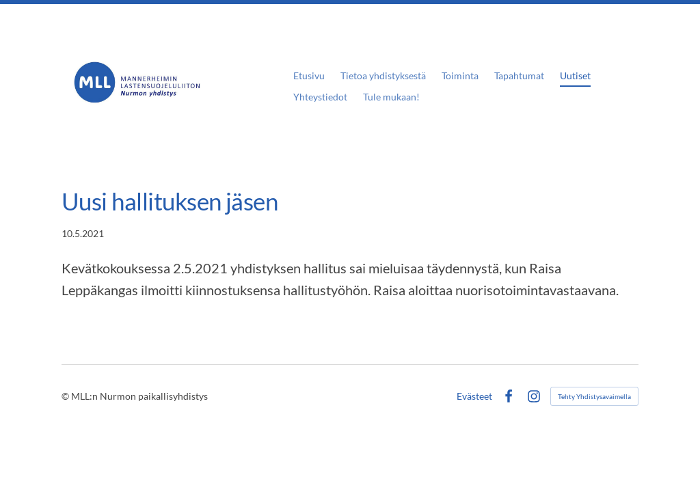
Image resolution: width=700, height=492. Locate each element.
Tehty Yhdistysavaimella (594, 396)
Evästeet (474, 396)
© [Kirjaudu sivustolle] (66, 396)
